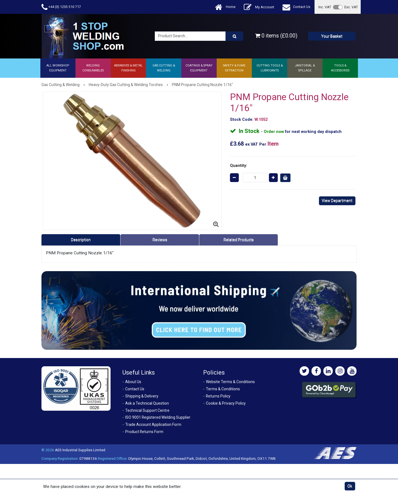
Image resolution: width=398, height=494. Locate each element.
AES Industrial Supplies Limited (80, 450)
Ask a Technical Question (147, 403)
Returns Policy (218, 396)
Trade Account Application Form (153, 424)
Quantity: (238, 165)
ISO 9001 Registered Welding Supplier (157, 417)
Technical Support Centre (147, 410)
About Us (133, 382)
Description (81, 239)
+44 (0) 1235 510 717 (61, 7)
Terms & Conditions (223, 389)
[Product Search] (234, 36)
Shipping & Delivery (141, 396)
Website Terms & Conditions (230, 382)
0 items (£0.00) (276, 36)
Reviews (160, 239)
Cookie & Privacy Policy (226, 403)
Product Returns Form (144, 431)
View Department (337, 200)
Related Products (239, 239)
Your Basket (331, 36)
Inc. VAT (324, 7)
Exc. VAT (351, 7)
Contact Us (296, 7)
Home (225, 7)
